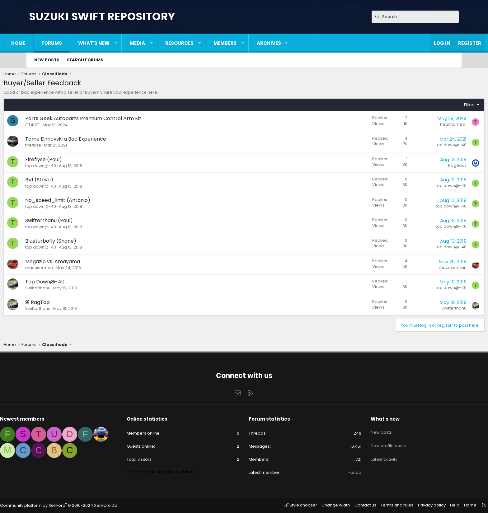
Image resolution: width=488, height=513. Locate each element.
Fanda (339, 472)
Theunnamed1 (424, 126)
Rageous (429, 167)
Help (426, 504)
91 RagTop (65, 303)
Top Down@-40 (72, 283)
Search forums (85, 60)
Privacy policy (405, 504)
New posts (46, 60)
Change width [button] (312, 504)
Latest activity (368, 452)
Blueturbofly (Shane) (78, 242)
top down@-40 (423, 146)
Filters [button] (442, 106)
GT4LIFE (60, 126)
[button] (142, 43)
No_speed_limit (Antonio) (85, 201)
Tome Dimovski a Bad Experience (93, 140)
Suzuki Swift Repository (102, 16)
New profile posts (373, 441)
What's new (120, 43)
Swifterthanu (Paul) (77, 222)
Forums (78, 43)
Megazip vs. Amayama (80, 263)
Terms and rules (371, 504)
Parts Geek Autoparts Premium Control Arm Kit (111, 120)
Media (163, 43)
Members (251, 43)
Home (44, 43)
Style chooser (279, 504)
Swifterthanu (65, 289)
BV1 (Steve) (67, 181)
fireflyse (61, 147)
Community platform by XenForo (87, 505)
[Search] (415, 17)
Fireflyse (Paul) (71, 161)
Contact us (341, 504)
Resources (205, 43)
